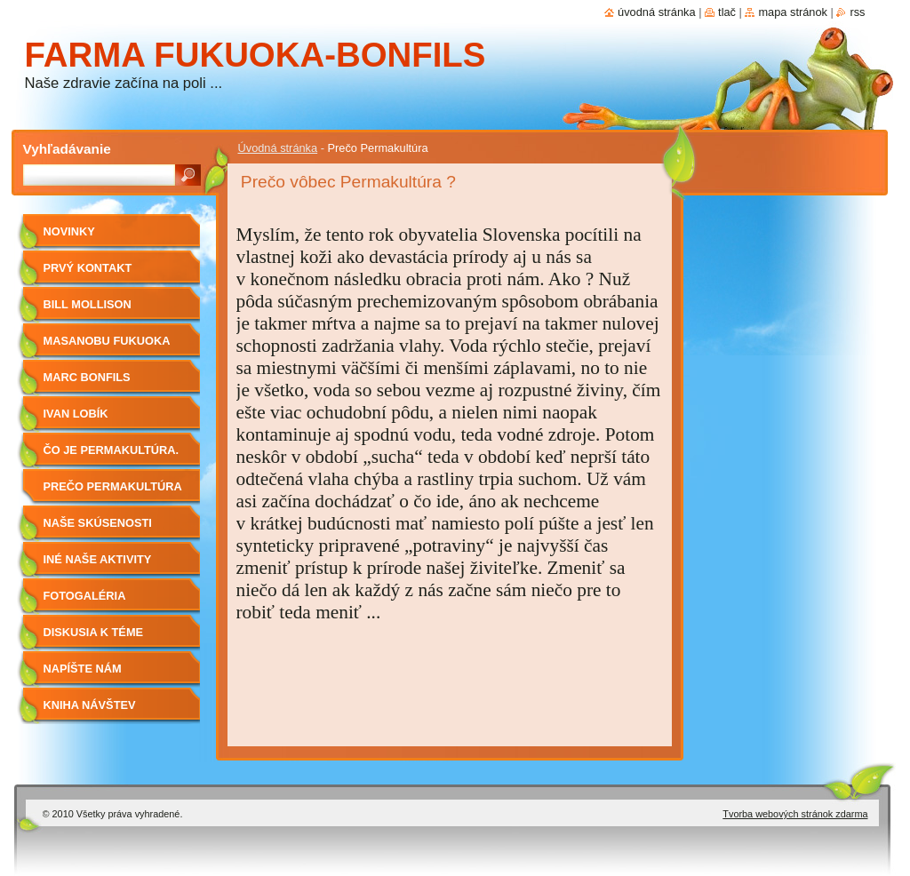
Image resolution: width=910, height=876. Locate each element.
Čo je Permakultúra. (112, 450)
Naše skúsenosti (98, 523)
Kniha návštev (90, 705)
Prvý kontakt (88, 268)
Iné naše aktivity (98, 559)
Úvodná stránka (278, 148)
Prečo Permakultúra (113, 486)
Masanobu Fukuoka (107, 340)
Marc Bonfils (87, 377)
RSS (857, 12)
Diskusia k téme (94, 632)
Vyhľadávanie (67, 148)
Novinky (69, 231)
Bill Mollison (88, 304)
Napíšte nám (83, 668)
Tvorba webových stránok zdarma (794, 813)
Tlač (727, 12)
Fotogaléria (85, 595)
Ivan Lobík (76, 413)
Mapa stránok (792, 12)
